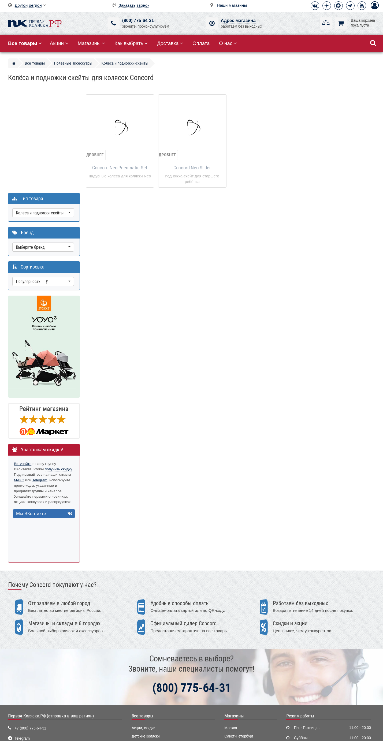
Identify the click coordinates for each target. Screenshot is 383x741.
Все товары (142, 618)
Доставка (170, 43)
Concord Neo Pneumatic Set (119, 168)
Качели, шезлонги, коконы (154, 663)
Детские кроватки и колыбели (157, 647)
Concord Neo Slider (192, 168)
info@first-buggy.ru (29, 651)
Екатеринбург (236, 647)
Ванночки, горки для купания (156, 680)
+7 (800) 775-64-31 (30, 631)
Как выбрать (131, 43)
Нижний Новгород (239, 663)
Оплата (201, 43)
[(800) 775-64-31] (113, 23)
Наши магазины (232, 5)
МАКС (32, 377)
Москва (230, 631)
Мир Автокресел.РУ (148, 713)
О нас (228, 43)
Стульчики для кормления (154, 655)
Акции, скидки (143, 631)
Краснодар (233, 655)
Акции (59, 43)
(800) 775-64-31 (138, 20)
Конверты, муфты (147, 696)
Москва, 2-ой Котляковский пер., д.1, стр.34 (51, 672)
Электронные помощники (153, 688)
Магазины (91, 43)
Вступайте (22, 361)
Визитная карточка (30, 662)
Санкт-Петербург (238, 639)
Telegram (53, 377)
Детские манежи (145, 672)
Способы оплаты (302, 663)
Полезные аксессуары (151, 704)
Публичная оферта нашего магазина (219, 733)
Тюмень (231, 672)
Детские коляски (145, 639)
